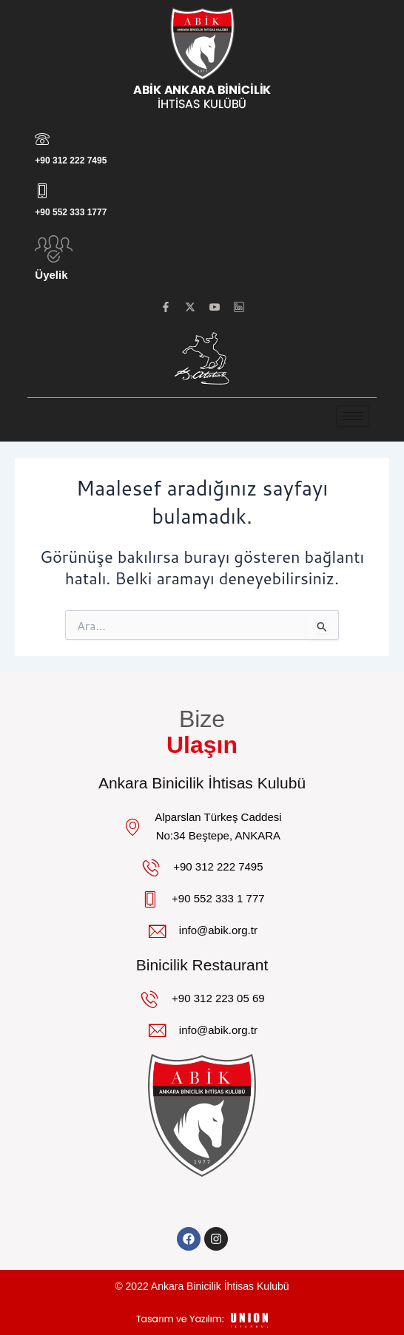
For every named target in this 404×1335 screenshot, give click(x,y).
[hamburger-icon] (352, 416)
